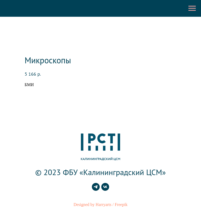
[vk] (105, 189)
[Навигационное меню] (192, 8)
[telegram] (96, 189)
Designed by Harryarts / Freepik (100, 204)
